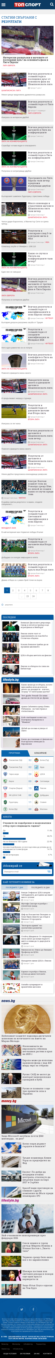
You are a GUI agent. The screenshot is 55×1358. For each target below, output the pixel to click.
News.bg (4, 1344)
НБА (47, 242)
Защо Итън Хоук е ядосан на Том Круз (37, 1286)
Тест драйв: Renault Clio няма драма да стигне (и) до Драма (35, 696)
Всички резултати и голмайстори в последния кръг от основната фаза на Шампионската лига (40, 78)
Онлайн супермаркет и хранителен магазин (32, 985)
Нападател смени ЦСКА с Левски (36, 960)
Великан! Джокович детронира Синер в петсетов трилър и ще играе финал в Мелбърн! (35, 624)
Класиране (40, 753)
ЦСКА (39, 774)
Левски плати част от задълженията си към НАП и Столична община (34, 635)
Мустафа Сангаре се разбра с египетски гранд (34, 904)
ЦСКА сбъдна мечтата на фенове (36, 655)
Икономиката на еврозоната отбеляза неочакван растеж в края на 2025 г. (37, 1050)
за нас (37, 1354)
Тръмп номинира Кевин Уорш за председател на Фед (36, 1160)
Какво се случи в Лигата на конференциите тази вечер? (40, 257)
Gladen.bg (5, 1349)
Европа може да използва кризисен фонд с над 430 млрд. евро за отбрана (37, 1063)
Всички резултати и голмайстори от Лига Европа (40, 104)
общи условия (9, 1354)
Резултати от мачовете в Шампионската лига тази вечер (40, 459)
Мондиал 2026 (8, 528)
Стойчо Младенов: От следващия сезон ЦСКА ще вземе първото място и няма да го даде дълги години (36, 940)
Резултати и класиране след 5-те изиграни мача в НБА (39, 234)
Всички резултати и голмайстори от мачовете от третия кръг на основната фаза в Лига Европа (40, 284)
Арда (38, 767)
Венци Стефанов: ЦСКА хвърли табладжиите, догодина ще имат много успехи (37, 894)
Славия (39, 802)
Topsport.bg (40, 1344)
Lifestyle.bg (28, 1344)
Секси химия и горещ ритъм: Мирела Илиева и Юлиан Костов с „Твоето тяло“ (37, 1247)
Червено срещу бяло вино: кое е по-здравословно (37, 1258)
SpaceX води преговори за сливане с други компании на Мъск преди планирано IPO (37, 1192)
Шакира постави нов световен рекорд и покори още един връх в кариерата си (37, 1275)
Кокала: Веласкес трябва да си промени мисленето (34, 645)
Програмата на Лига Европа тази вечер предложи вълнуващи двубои (40, 182)
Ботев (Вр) (9, 809)
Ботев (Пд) (41, 760)
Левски (39, 788)
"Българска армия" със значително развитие (31, 926)
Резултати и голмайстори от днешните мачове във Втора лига (38, 409)
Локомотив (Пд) (12, 767)
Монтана (40, 809)
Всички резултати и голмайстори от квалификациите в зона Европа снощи (40, 310)
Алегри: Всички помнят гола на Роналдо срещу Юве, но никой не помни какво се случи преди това (41, 487)
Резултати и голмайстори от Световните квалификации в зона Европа (38, 516)
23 (27, 596)
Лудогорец (10, 802)
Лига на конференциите (14, 141)
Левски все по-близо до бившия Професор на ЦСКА (36, 951)
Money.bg (16, 1344)
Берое (8, 781)
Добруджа (41, 795)
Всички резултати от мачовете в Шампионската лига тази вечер (40, 434)
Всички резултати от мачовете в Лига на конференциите (40, 130)
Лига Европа (9, 66)
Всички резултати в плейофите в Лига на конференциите (40, 357)
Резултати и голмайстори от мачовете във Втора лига (39, 543)
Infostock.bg (18, 1349)
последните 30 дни (40, 888)
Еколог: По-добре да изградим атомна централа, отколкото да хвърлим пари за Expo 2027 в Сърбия (36, 1177)
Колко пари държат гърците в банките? (34, 1145)
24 (33, 596)
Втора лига (33, 419)
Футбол (49, 318)
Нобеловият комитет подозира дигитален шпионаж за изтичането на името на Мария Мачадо (26, 1038)
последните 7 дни (14, 888)
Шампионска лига (11, 90)
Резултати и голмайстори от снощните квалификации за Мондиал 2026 (38, 334)
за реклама (25, 1354)
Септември (41, 781)
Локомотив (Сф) (12, 760)
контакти (47, 1354)
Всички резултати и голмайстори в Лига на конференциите (40, 155)
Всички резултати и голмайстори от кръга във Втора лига (41, 567)
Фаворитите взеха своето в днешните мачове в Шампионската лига (40, 384)
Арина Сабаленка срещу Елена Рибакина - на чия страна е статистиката (35, 708)
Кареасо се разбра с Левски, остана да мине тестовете (33, 972)
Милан (22, 498)
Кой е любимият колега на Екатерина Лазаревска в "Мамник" (33, 719)
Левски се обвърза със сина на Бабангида (35, 667)
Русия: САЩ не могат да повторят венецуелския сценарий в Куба (36, 1077)
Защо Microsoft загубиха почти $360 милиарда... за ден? (22, 1137)
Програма (14, 753)
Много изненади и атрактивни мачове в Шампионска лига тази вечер (41, 207)
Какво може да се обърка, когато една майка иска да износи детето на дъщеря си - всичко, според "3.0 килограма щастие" (36, 688)
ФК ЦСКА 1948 (11, 795)
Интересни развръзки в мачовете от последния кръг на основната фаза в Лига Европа (25, 59)
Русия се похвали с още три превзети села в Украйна (36, 1091)
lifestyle (10, 679)
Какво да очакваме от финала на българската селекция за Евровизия (36, 741)
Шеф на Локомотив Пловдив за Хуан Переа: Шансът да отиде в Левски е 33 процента (36, 916)
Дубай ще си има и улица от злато (34, 729)
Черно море (10, 774)
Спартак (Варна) (12, 788)
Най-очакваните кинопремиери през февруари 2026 (23, 1236)
